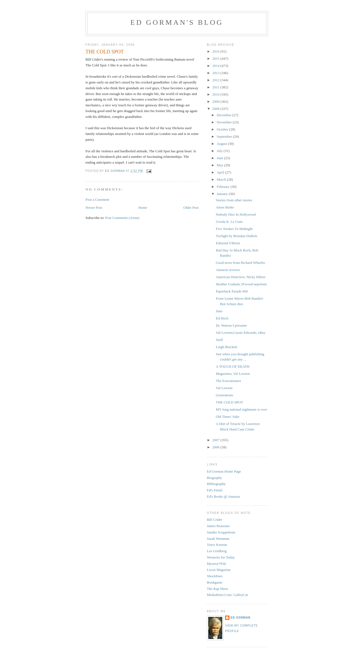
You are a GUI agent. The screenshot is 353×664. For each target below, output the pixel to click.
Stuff (219, 340)
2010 (216, 94)
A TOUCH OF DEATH (232, 366)
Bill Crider (214, 519)
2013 (216, 73)
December (224, 115)
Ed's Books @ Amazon (223, 496)
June (220, 158)
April (221, 172)
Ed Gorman (240, 617)
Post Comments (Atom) (122, 218)
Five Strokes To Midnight (234, 229)
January (223, 194)
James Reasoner (218, 526)
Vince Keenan (217, 545)
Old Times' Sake (227, 416)
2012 (216, 80)
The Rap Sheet (217, 589)
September (225, 136)
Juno (219, 311)
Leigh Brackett (226, 347)
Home (142, 207)
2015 (216, 58)
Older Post (191, 207)
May (220, 165)
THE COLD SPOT (229, 402)
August (222, 144)
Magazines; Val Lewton (233, 374)
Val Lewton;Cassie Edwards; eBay (240, 332)
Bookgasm (214, 582)
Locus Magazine (219, 570)
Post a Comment (97, 199)
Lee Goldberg (217, 551)
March (222, 179)
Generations (224, 395)
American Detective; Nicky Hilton (240, 277)
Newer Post (93, 207)
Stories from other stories (234, 200)
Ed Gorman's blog (176, 22)
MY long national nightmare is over (241, 409)
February (224, 187)
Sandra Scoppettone (221, 532)
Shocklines (215, 576)
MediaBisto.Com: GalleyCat (227, 595)
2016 (216, 51)
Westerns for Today (221, 557)
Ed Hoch (222, 318)
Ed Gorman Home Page (224, 471)
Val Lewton (224, 388)
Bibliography (216, 484)
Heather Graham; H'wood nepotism (241, 284)
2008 (216, 109)
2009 (216, 101)
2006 (216, 447)
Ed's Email (214, 490)
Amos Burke (225, 207)
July (220, 151)
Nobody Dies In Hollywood (236, 214)
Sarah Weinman (218, 538)
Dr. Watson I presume (231, 325)
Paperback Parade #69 (232, 291)
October (223, 129)
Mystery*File (216, 564)
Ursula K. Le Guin (229, 221)
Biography (214, 478)
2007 (216, 440)
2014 (216, 66)
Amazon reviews (228, 270)
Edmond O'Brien (228, 243)
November (225, 122)
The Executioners (228, 381)
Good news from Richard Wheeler (240, 263)
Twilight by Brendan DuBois (236, 236)
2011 (216, 87)
